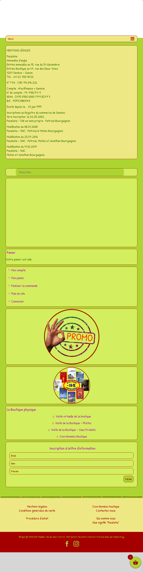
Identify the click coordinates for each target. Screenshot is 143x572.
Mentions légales (37, 506)
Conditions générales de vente (37, 510)
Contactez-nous (105, 510)
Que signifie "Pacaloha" (105, 522)
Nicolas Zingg (118, 536)
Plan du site (18, 293)
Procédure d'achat (37, 518)
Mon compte (18, 270)
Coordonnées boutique (105, 506)
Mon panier (17, 278)
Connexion (17, 301)
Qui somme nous (105, 518)
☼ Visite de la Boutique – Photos (71, 423)
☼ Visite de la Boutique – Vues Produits (71, 429)
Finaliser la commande (24, 285)
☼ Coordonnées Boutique (71, 436)
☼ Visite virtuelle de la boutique (71, 416)
